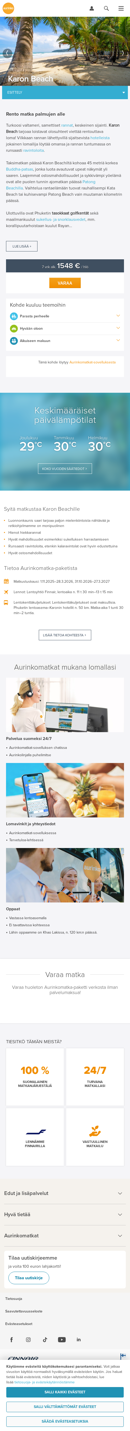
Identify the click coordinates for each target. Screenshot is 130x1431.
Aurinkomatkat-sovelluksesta (92, 362)
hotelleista (100, 138)
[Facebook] (11, 1339)
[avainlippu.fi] (122, 1359)
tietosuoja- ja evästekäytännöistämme (44, 1382)
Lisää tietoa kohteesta (63, 635)
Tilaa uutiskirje (29, 1278)
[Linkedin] (78, 1339)
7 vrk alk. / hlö (65, 267)
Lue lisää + (22, 246)
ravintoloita (33, 150)
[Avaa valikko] (121, 8)
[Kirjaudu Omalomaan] (91, 8)
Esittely (14, 92)
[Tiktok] (45, 1339)
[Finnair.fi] (23, 1359)
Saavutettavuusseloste (23, 1311)
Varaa (65, 283)
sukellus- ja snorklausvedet (60, 219)
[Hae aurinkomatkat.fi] (106, 8)
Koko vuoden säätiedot (63, 469)
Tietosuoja (13, 1299)
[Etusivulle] (8, 8)
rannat (67, 125)
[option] (65, 51)
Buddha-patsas (19, 169)
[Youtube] (62, 1339)
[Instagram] (28, 1339)
